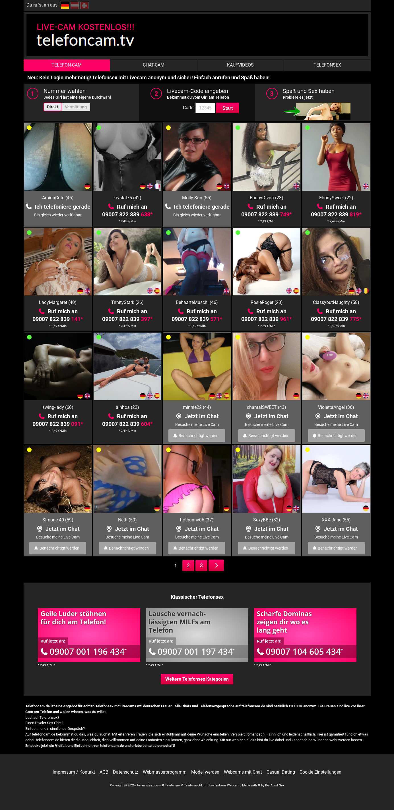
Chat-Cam (153, 65)
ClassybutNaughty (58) (336, 302)
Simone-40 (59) (57, 520)
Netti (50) (127, 520)
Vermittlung (76, 107)
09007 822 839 (127, 214)
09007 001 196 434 (84, 651)
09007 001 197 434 (192, 651)
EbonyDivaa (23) (266, 197)
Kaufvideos (240, 65)
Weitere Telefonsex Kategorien (197, 679)
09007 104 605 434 (300, 651)
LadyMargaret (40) (58, 302)
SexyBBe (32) (266, 520)
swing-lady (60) (57, 407)
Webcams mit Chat (243, 772)
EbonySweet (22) (336, 197)
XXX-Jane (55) (336, 520)
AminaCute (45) (58, 197)
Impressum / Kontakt (74, 772)
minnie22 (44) (197, 407)
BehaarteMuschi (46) (197, 302)
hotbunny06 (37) (197, 520)
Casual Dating (281, 772)
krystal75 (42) (127, 197)
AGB (104, 772)
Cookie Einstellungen (320, 772)
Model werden (205, 772)
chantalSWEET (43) (266, 407)
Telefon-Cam (66, 65)
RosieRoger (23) (267, 302)
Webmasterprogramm (165, 772)
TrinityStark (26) (127, 302)
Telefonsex (327, 65)
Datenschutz (125, 772)
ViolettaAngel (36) (336, 407)
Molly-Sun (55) (197, 197)
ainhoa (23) (127, 407)
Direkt (52, 107)
